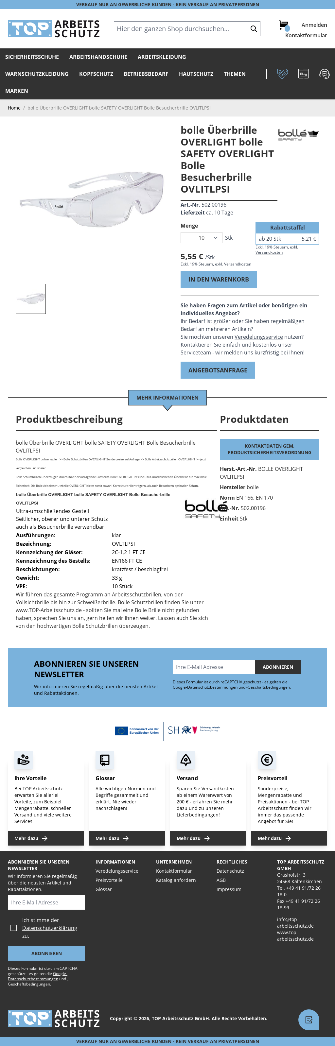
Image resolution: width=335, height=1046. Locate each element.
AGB (221, 880)
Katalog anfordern (176, 880)
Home (14, 108)
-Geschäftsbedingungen (268, 687)
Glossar (104, 889)
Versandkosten (237, 264)
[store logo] (53, 28)
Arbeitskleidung (162, 56)
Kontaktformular (306, 35)
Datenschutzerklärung (49, 928)
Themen (235, 73)
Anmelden (314, 24)
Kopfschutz (96, 73)
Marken (16, 90)
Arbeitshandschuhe (98, 56)
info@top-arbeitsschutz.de (295, 922)
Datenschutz (230, 871)
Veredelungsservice (259, 336)
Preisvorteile (109, 880)
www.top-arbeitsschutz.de (295, 935)
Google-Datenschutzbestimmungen (205, 687)
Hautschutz (196, 73)
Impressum (229, 889)
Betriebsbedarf (146, 73)
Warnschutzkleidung (37, 73)
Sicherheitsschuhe (32, 56)
